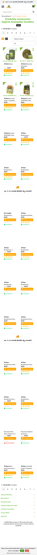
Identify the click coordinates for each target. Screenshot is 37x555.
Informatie (10, 438)
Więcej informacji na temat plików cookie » (19, 553)
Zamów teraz (10, 70)
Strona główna (6, 16)
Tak (22, 550)
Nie (27, 550)
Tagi (13, 16)
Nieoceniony (6, 142)
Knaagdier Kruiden (21, 16)
